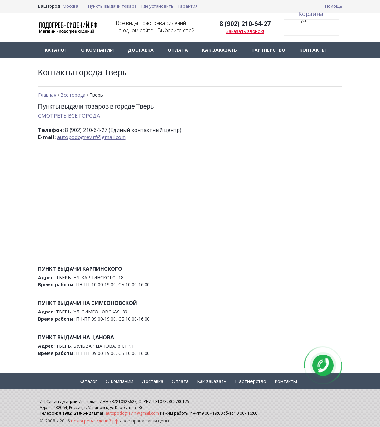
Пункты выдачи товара (112, 6)
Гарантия (188, 6)
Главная (47, 95)
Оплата (178, 50)
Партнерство (268, 50)
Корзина (311, 13)
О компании (97, 50)
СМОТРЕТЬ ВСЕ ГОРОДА (69, 115)
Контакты (312, 50)
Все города (72, 95)
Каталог (56, 50)
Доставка (141, 50)
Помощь (333, 6)
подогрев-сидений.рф (94, 421)
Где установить (157, 6)
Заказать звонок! (245, 31)
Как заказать (219, 50)
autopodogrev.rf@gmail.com (91, 137)
